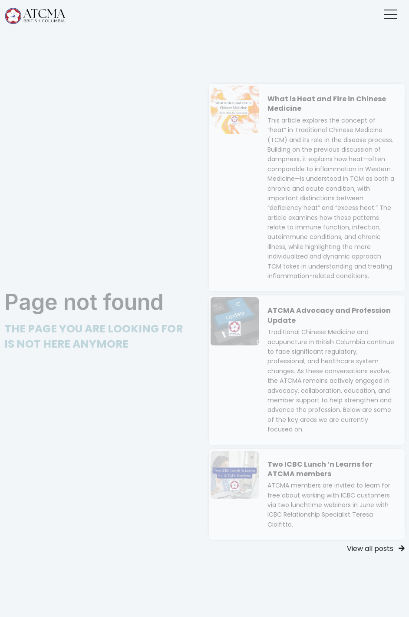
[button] (391, 14)
